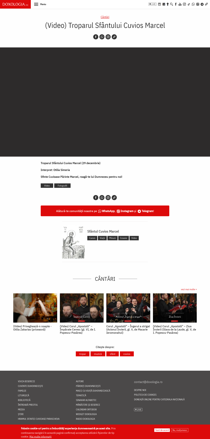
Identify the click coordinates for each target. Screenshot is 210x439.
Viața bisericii (26, 381)
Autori (80, 381)
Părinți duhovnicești (88, 386)
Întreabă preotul (28, 404)
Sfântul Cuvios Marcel (103, 231)
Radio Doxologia (85, 419)
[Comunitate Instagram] (198, 3)
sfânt (112, 354)
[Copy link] (114, 36)
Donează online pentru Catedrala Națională (159, 399)
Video (47, 185)
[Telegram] (202, 3)
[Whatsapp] (101, 36)
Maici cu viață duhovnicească (93, 390)
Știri (21, 414)
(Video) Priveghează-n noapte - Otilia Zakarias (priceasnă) (32, 328)
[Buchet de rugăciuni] (167, 3)
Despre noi (140, 390)
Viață (102, 238)
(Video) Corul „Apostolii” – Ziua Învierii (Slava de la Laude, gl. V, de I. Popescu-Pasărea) (174, 329)
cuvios (126, 354)
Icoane (123, 238)
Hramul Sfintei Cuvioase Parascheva (38, 419)
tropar (82, 354)
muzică (98, 354)
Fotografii (62, 185)
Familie (22, 390)
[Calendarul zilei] (164, 3)
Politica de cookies (145, 394)
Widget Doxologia (86, 414)
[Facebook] (175, 3)
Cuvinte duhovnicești (30, 386)
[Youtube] (180, 3)
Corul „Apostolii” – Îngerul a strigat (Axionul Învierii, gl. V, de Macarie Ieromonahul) (128, 329)
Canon (92, 238)
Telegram (147, 211)
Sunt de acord (162, 430)
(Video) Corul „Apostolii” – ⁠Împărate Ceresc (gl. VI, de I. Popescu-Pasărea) (78, 329)
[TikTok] (189, 3)
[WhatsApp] (193, 3)
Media (21, 409)
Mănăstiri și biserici (88, 404)
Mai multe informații (40, 436)
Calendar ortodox (86, 409)
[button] (40, 4)
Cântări (105, 17)
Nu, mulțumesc (179, 430)
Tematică (81, 395)
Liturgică (23, 395)
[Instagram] (184, 3)
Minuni (112, 238)
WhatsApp (108, 211)
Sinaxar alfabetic (86, 400)
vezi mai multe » (189, 289)
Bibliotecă (24, 400)
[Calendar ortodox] (159, 3)
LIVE (153, 4)
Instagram (127, 211)
